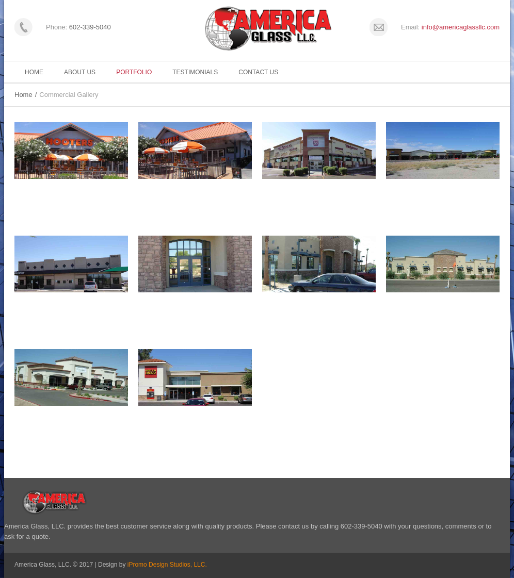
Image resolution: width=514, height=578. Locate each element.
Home (34, 72)
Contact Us (258, 72)
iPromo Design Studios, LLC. (167, 564)
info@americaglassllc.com (461, 27)
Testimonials (195, 72)
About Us (79, 72)
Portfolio (134, 72)
